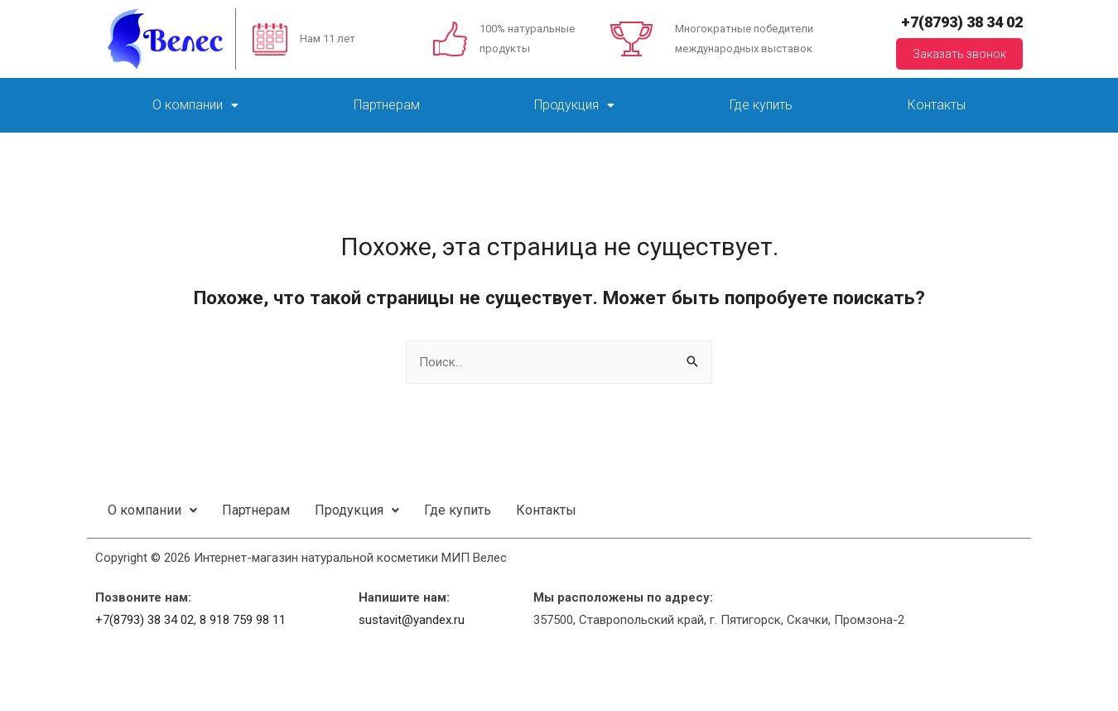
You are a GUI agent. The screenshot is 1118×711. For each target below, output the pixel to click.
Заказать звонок (959, 53)
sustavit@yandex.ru (412, 619)
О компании (195, 105)
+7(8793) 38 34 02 (962, 22)
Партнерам (387, 105)
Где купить (761, 105)
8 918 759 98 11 (243, 619)
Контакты (937, 105)
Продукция (574, 105)
